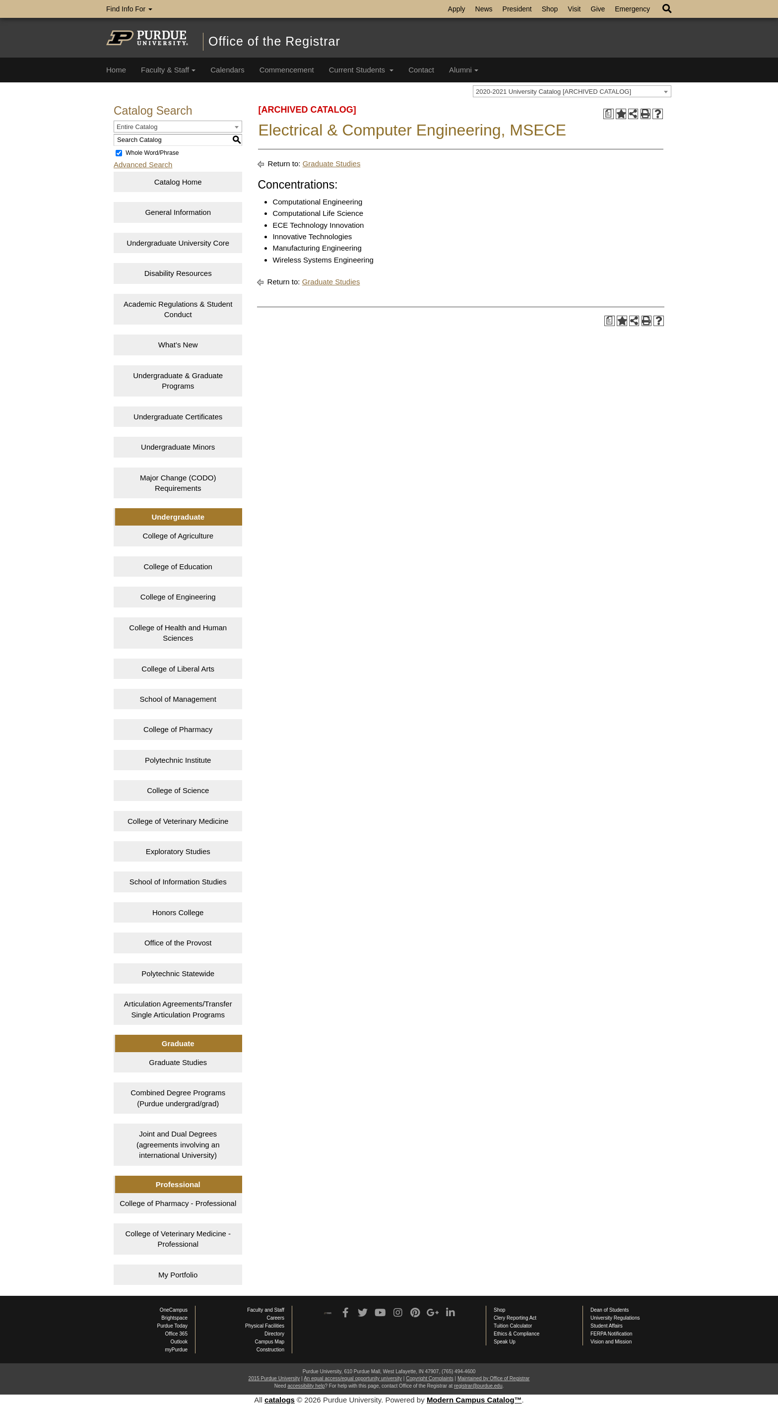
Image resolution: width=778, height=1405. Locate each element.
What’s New (178, 344)
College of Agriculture (177, 536)
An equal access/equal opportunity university (353, 1378)
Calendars (227, 70)
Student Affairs (606, 1326)
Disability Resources (178, 273)
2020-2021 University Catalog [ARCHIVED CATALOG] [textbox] (553, 91)
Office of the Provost (178, 942)
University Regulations (615, 1318)
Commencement (286, 70)
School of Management (178, 699)
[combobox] (572, 91)
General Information (178, 212)
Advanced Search (143, 164)
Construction (270, 1349)
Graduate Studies (178, 1062)
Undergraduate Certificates (177, 416)
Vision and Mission (611, 1341)
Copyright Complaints (430, 1378)
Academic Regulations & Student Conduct (178, 309)
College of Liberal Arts (177, 669)
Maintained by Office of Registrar (493, 1378)
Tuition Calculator (513, 1326)
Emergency (632, 9)
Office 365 (176, 1334)
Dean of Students (609, 1310)
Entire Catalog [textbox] (137, 127)
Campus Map (269, 1341)
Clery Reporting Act (515, 1318)
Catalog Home (178, 182)
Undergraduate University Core (178, 243)
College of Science (178, 790)
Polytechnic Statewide (177, 973)
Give (598, 9)
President (517, 9)
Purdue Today (172, 1326)
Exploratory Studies (178, 851)
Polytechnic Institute (178, 760)
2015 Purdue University (274, 1378)
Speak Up (505, 1341)
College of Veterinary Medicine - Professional (178, 1238)
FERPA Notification (611, 1334)
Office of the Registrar (274, 41)
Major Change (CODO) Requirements (178, 482)
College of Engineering (178, 597)
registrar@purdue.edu (478, 1386)
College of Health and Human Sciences (178, 632)
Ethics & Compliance (516, 1334)
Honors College (177, 912)
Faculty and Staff (265, 1310)
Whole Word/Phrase (152, 152)
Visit (574, 9)
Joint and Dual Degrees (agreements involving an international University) (178, 1144)
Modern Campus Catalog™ (474, 1400)
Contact (421, 70)
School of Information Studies (178, 881)
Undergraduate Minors (178, 447)
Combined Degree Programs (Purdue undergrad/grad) (177, 1097)
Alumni (463, 70)
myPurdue (176, 1349)
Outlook (179, 1341)
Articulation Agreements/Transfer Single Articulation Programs (178, 1009)
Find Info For (129, 9)
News (484, 9)
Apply (456, 9)
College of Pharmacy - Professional (178, 1203)
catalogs (279, 1400)
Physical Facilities (264, 1326)
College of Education (178, 566)
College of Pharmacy (177, 729)
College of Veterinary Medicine (178, 821)
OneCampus (174, 1310)
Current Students (361, 70)
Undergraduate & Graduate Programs (178, 380)
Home (116, 70)
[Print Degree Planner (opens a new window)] (608, 114)
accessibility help (305, 1386)
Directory (274, 1334)
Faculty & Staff (168, 70)
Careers (275, 1318)
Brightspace (174, 1318)
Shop (550, 9)
